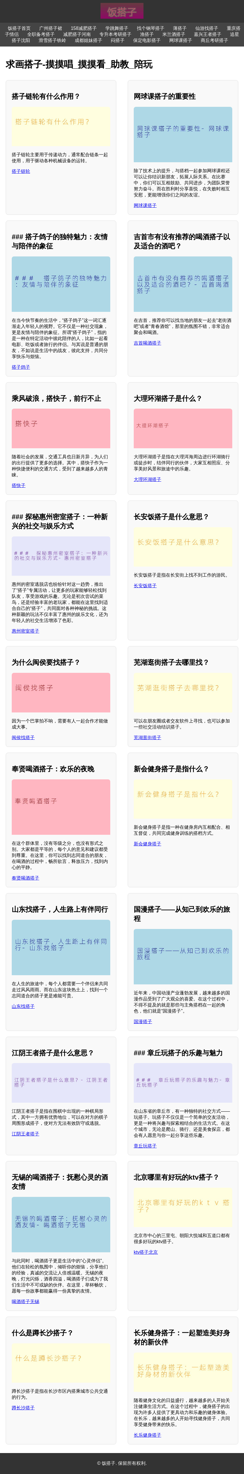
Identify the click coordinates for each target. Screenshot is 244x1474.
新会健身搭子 (147, 843)
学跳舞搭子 (116, 28)
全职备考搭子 (41, 34)
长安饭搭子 (145, 585)
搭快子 (18, 485)
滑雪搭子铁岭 (52, 40)
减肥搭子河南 (77, 34)
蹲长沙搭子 (23, 1407)
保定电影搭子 (147, 40)
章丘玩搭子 (145, 1145)
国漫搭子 (143, 1021)
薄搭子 (180, 28)
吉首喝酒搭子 (147, 343)
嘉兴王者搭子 (207, 34)
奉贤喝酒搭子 (25, 878)
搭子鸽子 (21, 367)
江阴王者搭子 (25, 1133)
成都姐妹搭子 (88, 40)
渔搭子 (147, 34)
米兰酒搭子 (173, 34)
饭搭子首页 (19, 28)
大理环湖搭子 (147, 479)
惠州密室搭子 (25, 631)
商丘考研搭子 (214, 40)
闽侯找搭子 (23, 737)
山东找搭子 (23, 1006)
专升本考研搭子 (115, 34)
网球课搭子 (180, 40)
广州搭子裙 (50, 28)
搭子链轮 (21, 171)
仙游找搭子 (206, 28)
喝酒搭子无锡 (25, 1301)
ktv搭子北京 (146, 1252)
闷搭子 (118, 40)
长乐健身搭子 (147, 1435)
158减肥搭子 (84, 28)
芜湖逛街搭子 (147, 737)
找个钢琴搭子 (150, 28)
